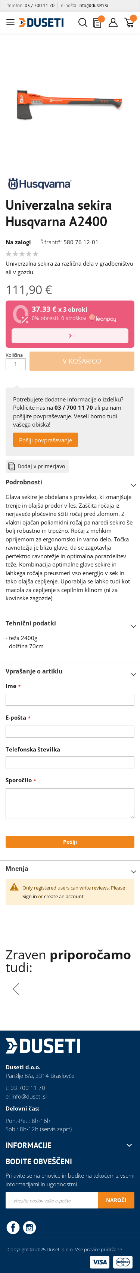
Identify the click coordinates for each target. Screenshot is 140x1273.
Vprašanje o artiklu (34, 671)
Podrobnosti (24, 482)
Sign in (29, 896)
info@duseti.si (93, 5)
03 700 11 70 (27, 1087)
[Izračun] (70, 335)
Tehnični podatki (31, 623)
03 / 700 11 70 (40, 5)
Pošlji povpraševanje (45, 440)
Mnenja (17, 868)
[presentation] (124, 989)
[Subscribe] (116, 1200)
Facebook (13, 1227)
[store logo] (41, 22)
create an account (64, 896)
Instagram (29, 1227)
